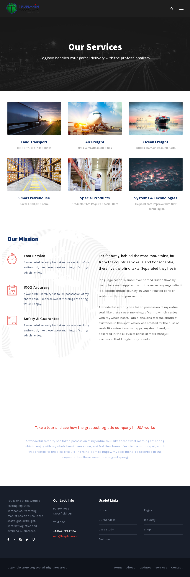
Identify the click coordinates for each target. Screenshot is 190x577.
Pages (148, 510)
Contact (177, 567)
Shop (147, 529)
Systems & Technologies (155, 197)
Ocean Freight (155, 141)
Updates (145, 567)
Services (161, 567)
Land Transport (34, 141)
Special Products (95, 197)
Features (104, 539)
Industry (149, 520)
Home (103, 510)
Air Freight (94, 141)
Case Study (106, 529)
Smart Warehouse (34, 197)
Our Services (107, 520)
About (131, 567)
